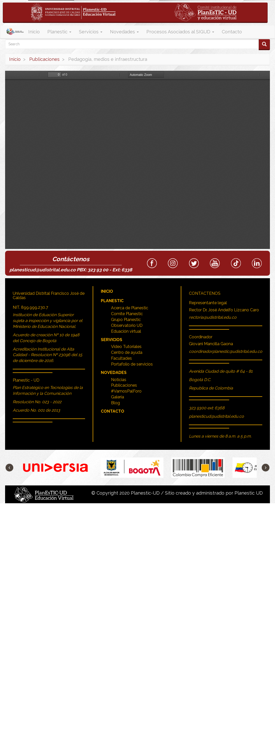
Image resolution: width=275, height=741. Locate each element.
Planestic (59, 31)
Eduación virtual (126, 331)
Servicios (90, 31)
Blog (115, 402)
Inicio (34, 31)
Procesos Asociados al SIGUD (180, 31)
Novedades (124, 31)
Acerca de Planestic (129, 307)
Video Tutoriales (126, 346)
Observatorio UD (127, 325)
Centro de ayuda (126, 352)
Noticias (118, 379)
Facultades (121, 358)
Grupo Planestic (126, 319)
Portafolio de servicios (132, 364)
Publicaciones (44, 59)
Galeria (117, 397)
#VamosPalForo (126, 391)
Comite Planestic (127, 313)
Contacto (232, 31)
